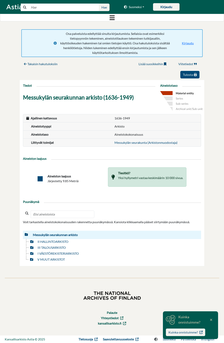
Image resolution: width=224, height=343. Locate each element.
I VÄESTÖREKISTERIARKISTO (58, 253)
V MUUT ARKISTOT (51, 259)
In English (207, 339)
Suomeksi (169, 339)
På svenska (188, 339)
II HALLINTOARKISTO (53, 241)
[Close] (211, 319)
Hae (104, 7)
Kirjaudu (188, 43)
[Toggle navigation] (112, 17)
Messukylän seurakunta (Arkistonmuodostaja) (146, 142)
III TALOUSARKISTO (52, 247)
